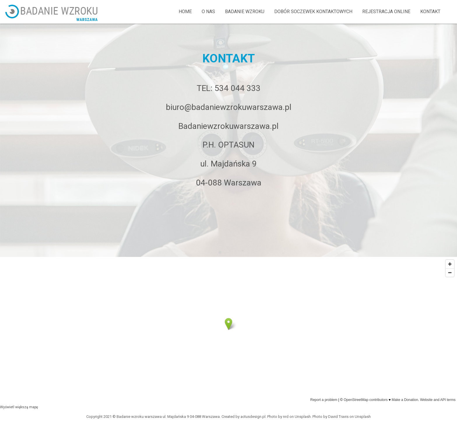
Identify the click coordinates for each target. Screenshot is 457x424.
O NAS (208, 11)
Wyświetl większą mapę (19, 407)
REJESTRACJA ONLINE (386, 11)
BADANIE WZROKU (244, 11)
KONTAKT (430, 11)
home (185, 11)
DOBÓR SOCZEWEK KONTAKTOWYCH (313, 11)
